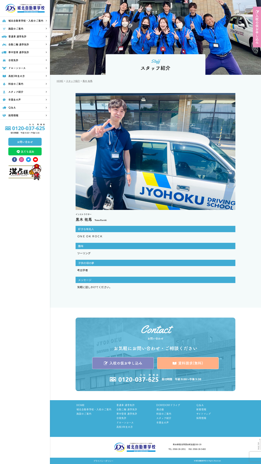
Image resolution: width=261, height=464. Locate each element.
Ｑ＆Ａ (200, 405)
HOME (80, 405)
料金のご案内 (163, 413)
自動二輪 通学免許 (126, 409)
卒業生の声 (162, 422)
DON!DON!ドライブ (168, 405)
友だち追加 (25, 162)
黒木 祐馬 (87, 81)
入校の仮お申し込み (257, 29)
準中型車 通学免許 (126, 413)
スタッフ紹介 (73, 81)
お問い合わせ (25, 153)
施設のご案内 (83, 413)
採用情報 (201, 418)
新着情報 (201, 409)
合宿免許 (121, 418)
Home (60, 81)
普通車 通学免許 (125, 405)
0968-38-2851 (179, 449)
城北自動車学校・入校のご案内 (93, 409)
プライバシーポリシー (103, 461)
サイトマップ (203, 413)
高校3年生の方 (124, 427)
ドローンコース (125, 422)
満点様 (160, 409)
